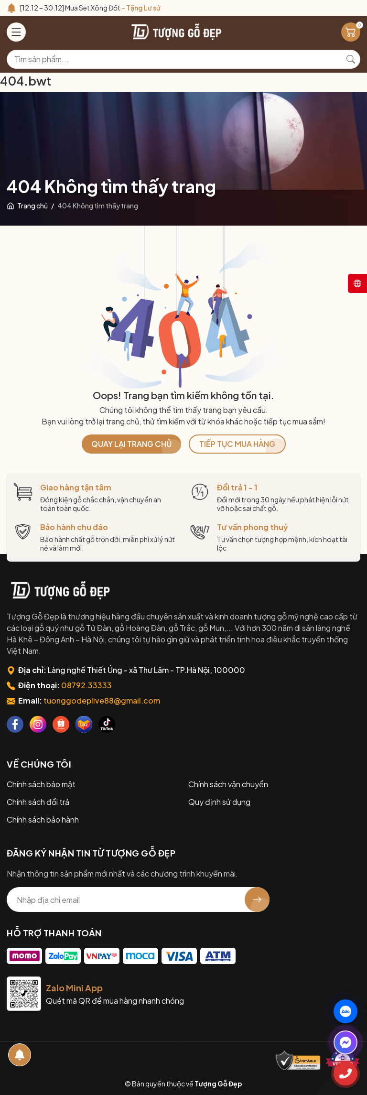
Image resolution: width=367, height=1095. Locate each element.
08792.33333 (86, 685)
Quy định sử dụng (219, 802)
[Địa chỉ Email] (138, 899)
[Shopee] (61, 724)
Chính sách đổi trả (38, 802)
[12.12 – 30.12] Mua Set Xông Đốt (90, 7)
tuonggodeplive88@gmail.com (101, 700)
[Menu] (16, 32)
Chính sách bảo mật (41, 784)
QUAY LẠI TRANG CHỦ (131, 444)
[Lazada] (84, 724)
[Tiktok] (106, 724)
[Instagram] (38, 724)
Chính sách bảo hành (43, 819)
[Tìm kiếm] (351, 59)
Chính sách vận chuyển (228, 784)
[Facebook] (15, 724)
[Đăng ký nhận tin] (257, 899)
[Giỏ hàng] (350, 32)
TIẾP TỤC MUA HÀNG (237, 444)
